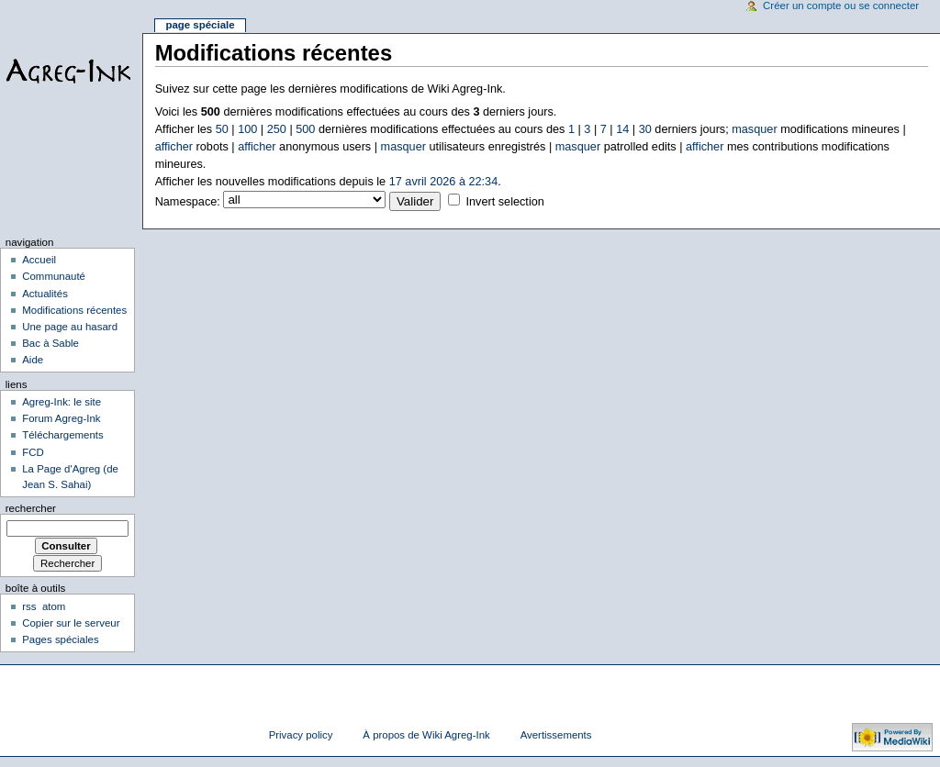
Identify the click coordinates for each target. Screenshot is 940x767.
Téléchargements (63, 434)
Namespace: (187, 201)
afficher (174, 146)
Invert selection (504, 201)
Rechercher (31, 508)
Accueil (39, 259)
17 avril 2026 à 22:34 (443, 181)
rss (29, 606)
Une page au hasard (70, 326)
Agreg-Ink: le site (61, 401)
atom (53, 606)
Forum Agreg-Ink (61, 418)
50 (222, 129)
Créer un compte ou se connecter (841, 5)
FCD (33, 452)
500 (305, 129)
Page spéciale (199, 24)
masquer (754, 129)
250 (276, 129)
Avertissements (556, 734)
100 (247, 129)
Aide (32, 359)
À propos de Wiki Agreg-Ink (426, 734)
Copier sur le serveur (70, 622)
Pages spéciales (60, 639)
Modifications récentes (74, 310)
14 (622, 129)
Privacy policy (301, 734)
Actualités (45, 293)
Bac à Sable (50, 343)
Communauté (53, 276)
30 (645, 129)
